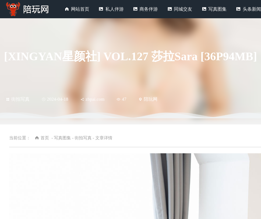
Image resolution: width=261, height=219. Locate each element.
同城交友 (183, 9)
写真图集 (217, 9)
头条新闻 (252, 9)
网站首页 (80, 9)
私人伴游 (114, 9)
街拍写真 (18, 99)
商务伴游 (148, 9)
